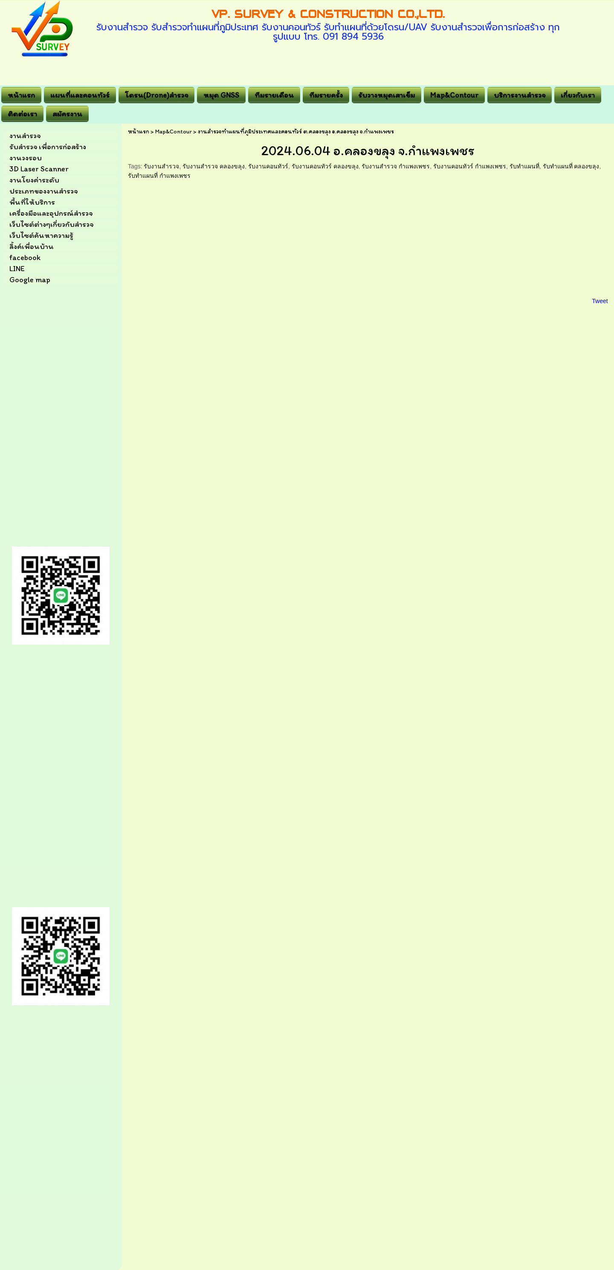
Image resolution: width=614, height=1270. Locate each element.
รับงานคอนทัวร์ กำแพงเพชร (469, 166)
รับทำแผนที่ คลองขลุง (571, 166)
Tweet (600, 301)
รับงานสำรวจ (161, 166)
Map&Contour (173, 131)
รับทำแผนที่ (524, 166)
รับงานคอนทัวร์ (268, 166)
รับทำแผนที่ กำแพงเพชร (159, 175)
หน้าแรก (138, 131)
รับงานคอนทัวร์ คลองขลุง (325, 166)
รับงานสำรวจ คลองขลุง (213, 166)
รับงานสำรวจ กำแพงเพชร (396, 166)
